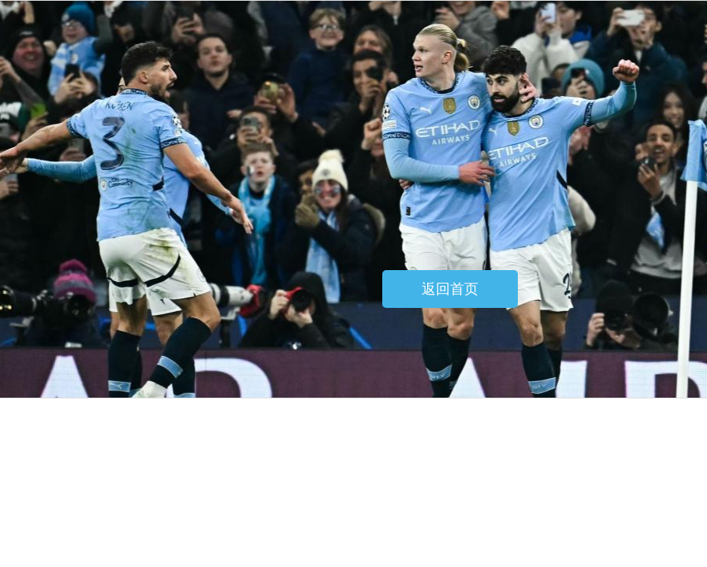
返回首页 (450, 289)
